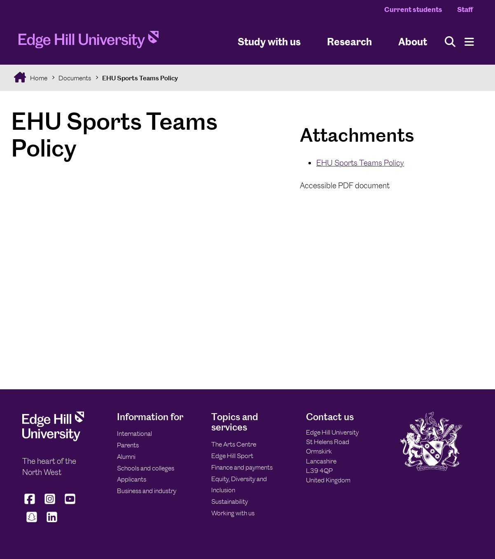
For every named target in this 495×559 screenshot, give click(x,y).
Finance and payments (242, 467)
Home (38, 78)
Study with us (269, 41)
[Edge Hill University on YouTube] (70, 504)
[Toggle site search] (450, 42)
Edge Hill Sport (232, 456)
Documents (74, 78)
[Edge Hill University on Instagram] (50, 504)
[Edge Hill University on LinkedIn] (51, 522)
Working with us (233, 513)
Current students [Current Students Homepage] (413, 9)
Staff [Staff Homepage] (465, 9)
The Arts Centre (233, 444)
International (134, 433)
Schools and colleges (145, 468)
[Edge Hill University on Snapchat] (31, 522)
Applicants (131, 479)
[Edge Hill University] (53, 439)
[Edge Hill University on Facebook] (30, 504)
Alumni (126, 457)
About (412, 41)
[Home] (89, 42)
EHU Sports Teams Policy (140, 78)
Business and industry (146, 491)
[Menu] (469, 42)
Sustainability (229, 501)
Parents (128, 445)
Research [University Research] (349, 41)
